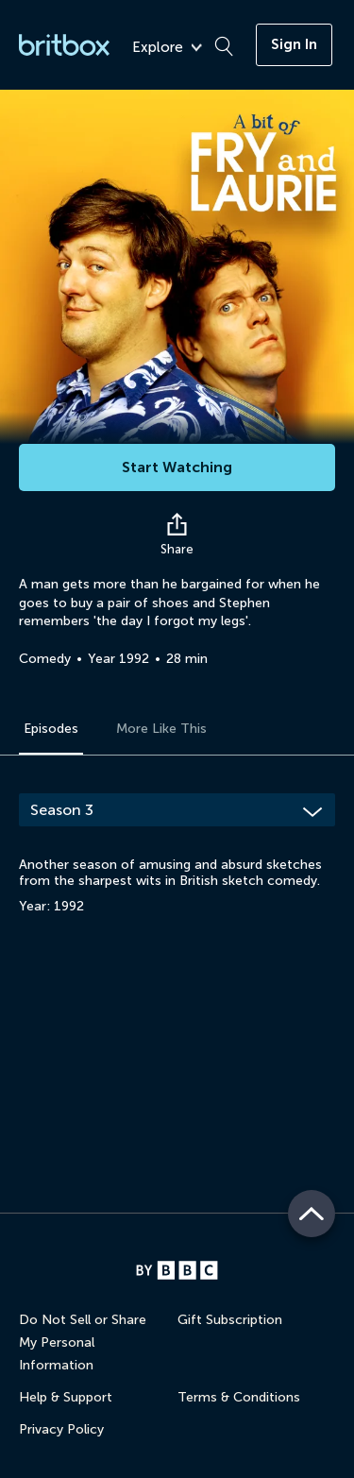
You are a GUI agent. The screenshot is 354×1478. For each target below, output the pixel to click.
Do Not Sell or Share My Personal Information (82, 1342)
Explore (167, 48)
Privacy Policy (61, 1429)
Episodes (51, 729)
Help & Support (65, 1397)
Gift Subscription (229, 1320)
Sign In (294, 44)
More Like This (161, 729)
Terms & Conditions (238, 1397)
